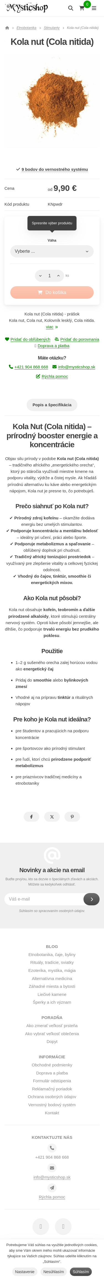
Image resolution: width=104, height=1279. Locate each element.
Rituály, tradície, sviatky (51, 962)
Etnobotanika (26, 28)
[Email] (51, 1167)
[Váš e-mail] (49, 899)
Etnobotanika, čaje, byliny (51, 954)
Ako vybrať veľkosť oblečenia (52, 1033)
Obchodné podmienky (52, 1064)
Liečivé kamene (51, 994)
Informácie (52, 1056)
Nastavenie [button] (24, 1272)
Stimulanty (52, 28)
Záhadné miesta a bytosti (52, 986)
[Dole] (39, 276)
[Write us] (51, 1187)
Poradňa (52, 1017)
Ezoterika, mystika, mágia (52, 970)
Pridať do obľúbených (27, 339)
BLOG (52, 946)
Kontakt (52, 1112)
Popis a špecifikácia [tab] (51, 405)
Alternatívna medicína (52, 978)
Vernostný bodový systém (52, 1104)
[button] (31, 816)
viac (52, 326)
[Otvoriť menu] (94, 8)
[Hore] (60, 276)
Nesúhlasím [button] (53, 1272)
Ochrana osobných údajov (52, 1096)
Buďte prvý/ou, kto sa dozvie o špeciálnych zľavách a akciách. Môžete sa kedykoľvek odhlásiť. (52, 881)
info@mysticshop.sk (73, 366)
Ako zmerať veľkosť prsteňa (52, 1025)
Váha (52, 240)
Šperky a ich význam (52, 1002)
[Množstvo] (49, 276)
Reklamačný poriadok (52, 1088)
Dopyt (52, 1041)
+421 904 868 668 (28, 366)
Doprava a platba (53, 345)
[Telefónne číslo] (51, 1148)
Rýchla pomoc (52, 376)
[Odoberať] (91, 899)
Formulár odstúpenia (52, 1080)
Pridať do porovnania (77, 339)
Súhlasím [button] (81, 1272)
